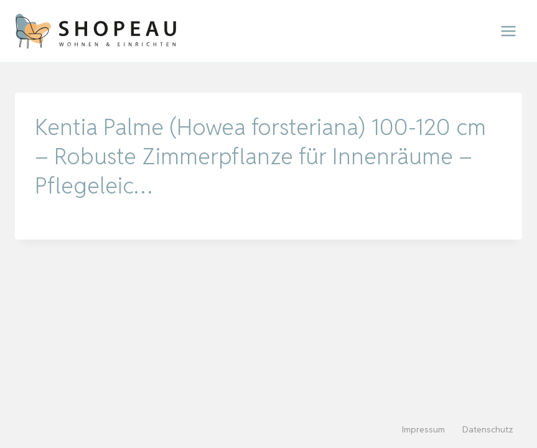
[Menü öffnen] (508, 31)
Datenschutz (487, 429)
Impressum (423, 429)
